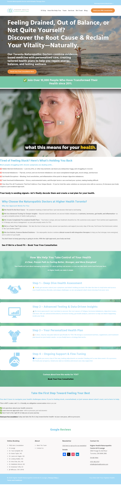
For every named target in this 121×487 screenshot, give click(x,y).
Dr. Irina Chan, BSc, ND (17, 463)
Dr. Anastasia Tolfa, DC (17, 469)
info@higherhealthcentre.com (100, 464)
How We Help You (54, 10)
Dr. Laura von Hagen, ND (18, 457)
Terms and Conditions (16, 483)
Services (71, 10)
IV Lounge (12, 448)
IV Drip (43, 10)
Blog (86, 10)
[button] (60, 123)
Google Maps (95, 457)
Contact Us (40, 448)
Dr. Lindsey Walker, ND (17, 460)
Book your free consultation (10, 417)
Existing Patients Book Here (103, 3)
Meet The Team (42, 445)
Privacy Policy (53, 480)
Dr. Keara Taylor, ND (16, 454)
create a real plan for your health (77, 193)
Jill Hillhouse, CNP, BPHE (17, 472)
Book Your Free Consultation (42, 245)
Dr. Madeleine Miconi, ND (18, 466)
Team (64, 10)
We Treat (79, 10)
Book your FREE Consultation (102, 10)
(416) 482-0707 (95, 461)
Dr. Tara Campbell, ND (17, 451)
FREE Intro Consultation (17, 445)
